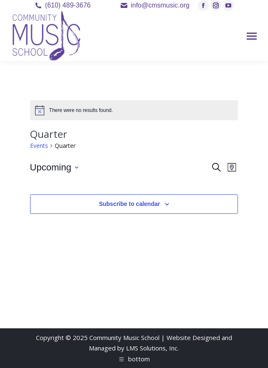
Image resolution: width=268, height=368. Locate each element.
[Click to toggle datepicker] (54, 167)
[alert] (134, 110)
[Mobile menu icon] (252, 36)
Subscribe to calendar (129, 203)
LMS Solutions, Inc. (152, 348)
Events (39, 146)
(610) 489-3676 (68, 5)
